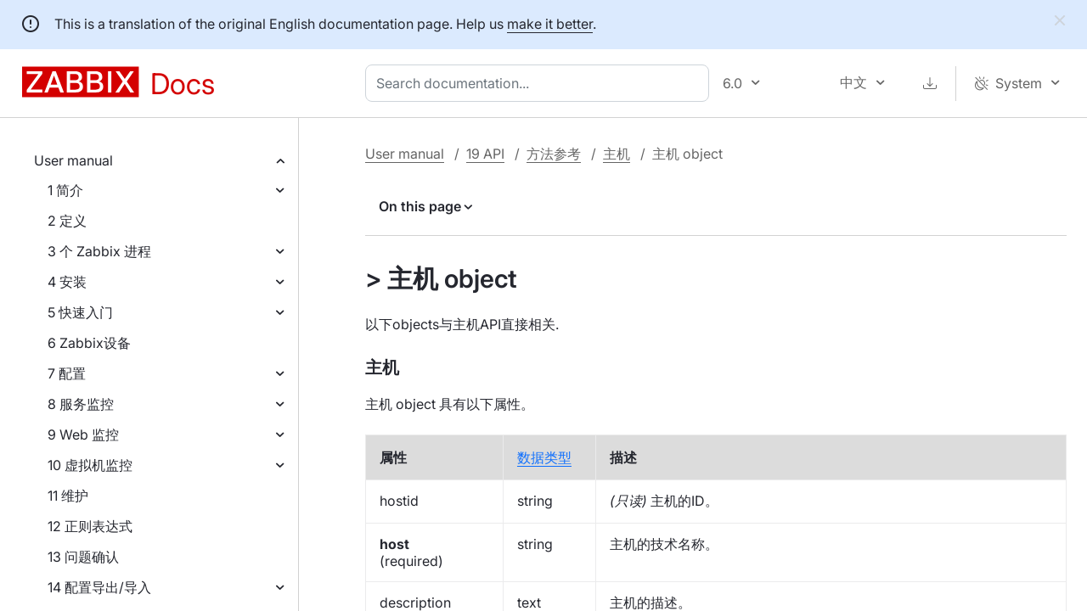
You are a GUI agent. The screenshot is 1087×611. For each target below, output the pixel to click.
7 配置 (67, 373)
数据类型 (544, 457)
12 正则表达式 (90, 526)
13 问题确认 (83, 556)
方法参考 (554, 153)
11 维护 (68, 495)
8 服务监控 (81, 403)
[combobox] (540, 83)
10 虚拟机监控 (90, 465)
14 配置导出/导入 (99, 587)
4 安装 (67, 281)
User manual (73, 160)
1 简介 (65, 190)
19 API (485, 153)
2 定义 (67, 220)
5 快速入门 (80, 312)
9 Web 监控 (83, 434)
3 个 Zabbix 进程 (99, 251)
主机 (616, 153)
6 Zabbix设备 (89, 342)
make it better (550, 23)
